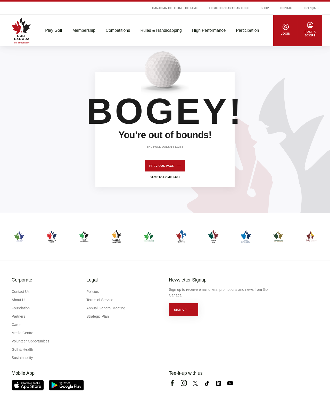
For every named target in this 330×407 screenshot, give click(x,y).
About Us (19, 300)
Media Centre (22, 333)
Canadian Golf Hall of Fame (174, 8)
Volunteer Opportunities (30, 341)
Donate (286, 8)
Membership (83, 30)
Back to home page (165, 177)
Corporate (22, 280)
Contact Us (20, 291)
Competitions (118, 30)
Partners (18, 316)
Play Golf (53, 30)
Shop (265, 8)
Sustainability (22, 358)
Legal (92, 280)
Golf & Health (22, 349)
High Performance (209, 30)
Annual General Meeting (105, 308)
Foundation (21, 308)
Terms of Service (99, 300)
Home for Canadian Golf (229, 8)
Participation (247, 30)
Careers (18, 325)
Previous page (161, 165)
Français (311, 8)
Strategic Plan (97, 316)
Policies (92, 291)
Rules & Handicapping (161, 30)
